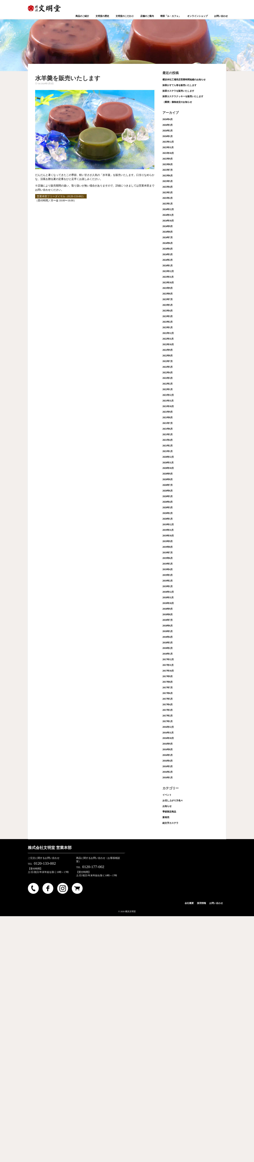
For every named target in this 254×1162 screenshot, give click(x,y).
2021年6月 (167, 429)
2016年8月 (167, 749)
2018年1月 (167, 654)
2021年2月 (167, 445)
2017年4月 (167, 704)
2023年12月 (168, 271)
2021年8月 (167, 417)
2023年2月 (167, 322)
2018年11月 (168, 597)
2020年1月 (167, 519)
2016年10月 (168, 738)
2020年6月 (167, 491)
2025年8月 (167, 164)
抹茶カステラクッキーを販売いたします (182, 96)
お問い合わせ (216, 903)
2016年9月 (167, 744)
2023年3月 (167, 316)
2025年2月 (167, 198)
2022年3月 (167, 378)
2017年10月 (168, 671)
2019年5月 (167, 564)
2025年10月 (168, 153)
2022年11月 (168, 339)
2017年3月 (167, 710)
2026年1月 (167, 136)
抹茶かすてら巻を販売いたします (179, 85)
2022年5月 (167, 367)
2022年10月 (168, 344)
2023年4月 (167, 310)
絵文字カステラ (170, 823)
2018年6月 (167, 625)
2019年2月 (167, 581)
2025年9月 (167, 159)
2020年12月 (168, 457)
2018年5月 (167, 631)
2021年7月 (167, 423)
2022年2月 (167, 384)
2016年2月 (167, 772)
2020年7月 (167, 485)
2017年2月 (167, 715)
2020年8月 (167, 479)
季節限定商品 (169, 811)
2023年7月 (167, 299)
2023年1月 (167, 327)
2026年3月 (167, 125)
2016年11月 (168, 732)
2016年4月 (167, 761)
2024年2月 (167, 260)
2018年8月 (167, 614)
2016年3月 (167, 766)
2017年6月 (167, 693)
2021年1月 (167, 451)
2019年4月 (167, 569)
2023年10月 (168, 282)
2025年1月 (167, 204)
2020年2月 (167, 513)
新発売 (165, 817)
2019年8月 (167, 547)
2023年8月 (167, 294)
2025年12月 (168, 142)
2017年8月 (167, 682)
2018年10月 (168, 603)
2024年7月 (167, 237)
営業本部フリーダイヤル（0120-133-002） (61, 196)
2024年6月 (167, 243)
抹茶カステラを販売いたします (178, 91)
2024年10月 (168, 220)
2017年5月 (167, 699)
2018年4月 (167, 637)
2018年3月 (167, 642)
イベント (167, 795)
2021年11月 (168, 401)
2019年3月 (167, 575)
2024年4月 (167, 249)
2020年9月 (167, 474)
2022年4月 (167, 372)
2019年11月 (168, 530)
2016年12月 (168, 727)
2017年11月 (168, 665)
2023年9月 (167, 288)
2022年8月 (167, 355)
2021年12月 (168, 395)
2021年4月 (167, 440)
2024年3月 (167, 254)
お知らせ (167, 806)
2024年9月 (167, 226)
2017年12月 (168, 659)
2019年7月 (167, 552)
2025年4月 (167, 187)
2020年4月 (167, 502)
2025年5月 (167, 181)
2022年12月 (168, 333)
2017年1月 (167, 721)
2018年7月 (167, 620)
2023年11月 (168, 277)
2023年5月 (167, 305)
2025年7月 (167, 170)
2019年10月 (168, 535)
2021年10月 (168, 406)
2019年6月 (167, 558)
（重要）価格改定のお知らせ (177, 102)
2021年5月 (167, 434)
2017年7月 (167, 687)
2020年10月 (168, 468)
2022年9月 (167, 350)
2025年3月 (167, 192)
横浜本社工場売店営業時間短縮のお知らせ (184, 79)
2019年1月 (167, 586)
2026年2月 (167, 130)
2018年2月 (167, 648)
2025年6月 (167, 175)
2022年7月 (167, 361)
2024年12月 (168, 209)
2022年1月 (167, 389)
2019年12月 (168, 524)
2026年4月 (167, 119)
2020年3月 (167, 507)
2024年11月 (168, 215)
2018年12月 (168, 592)
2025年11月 (168, 147)
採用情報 (201, 903)
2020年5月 (167, 496)
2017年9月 (167, 676)
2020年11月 (168, 462)
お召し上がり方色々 (172, 800)
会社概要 (189, 903)
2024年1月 (167, 265)
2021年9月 (167, 412)
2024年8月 (167, 232)
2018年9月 (167, 609)
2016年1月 (167, 777)
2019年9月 (167, 541)
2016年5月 (167, 755)
